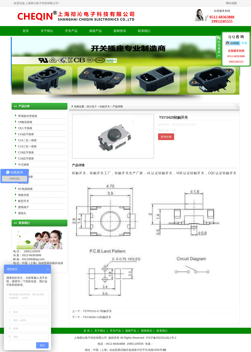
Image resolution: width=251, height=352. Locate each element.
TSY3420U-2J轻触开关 (97, 317)
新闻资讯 (146, 330)
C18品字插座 (26, 152)
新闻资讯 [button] (120, 31)
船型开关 (23, 201)
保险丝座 (23, 194)
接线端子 (23, 207)
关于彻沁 (47, 31)
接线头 (22, 213)
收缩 (219, 47)
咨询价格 (166, 136)
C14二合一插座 (27, 140)
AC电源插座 (26, 188)
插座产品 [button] (95, 31)
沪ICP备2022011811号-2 (161, 337)
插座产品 (130, 330)
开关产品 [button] (71, 31)
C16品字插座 (26, 158)
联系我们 (144, 31)
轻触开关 (105, 106)
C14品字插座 (26, 134)
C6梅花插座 (25, 122)
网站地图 (231, 3)
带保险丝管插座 (28, 116)
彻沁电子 (92, 106)
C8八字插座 (25, 128)
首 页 (87, 330)
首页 (26, 31)
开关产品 (115, 330)
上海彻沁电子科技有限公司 (41, 3)
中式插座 (23, 164)
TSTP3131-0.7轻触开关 (97, 311)
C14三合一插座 (27, 146)
